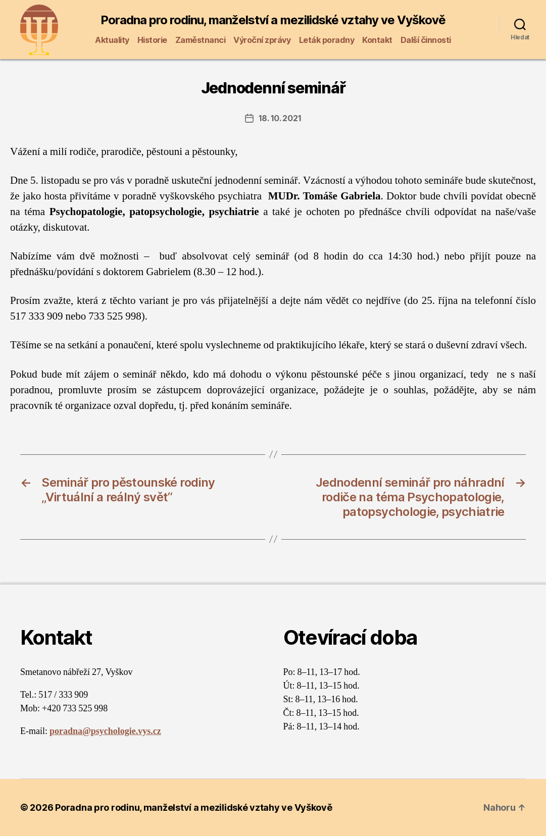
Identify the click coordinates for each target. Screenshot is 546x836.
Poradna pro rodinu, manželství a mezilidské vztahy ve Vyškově (273, 20)
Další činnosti (426, 40)
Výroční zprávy (261, 40)
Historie (152, 40)
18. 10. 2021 (280, 118)
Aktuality (112, 40)
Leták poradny (327, 40)
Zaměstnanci (200, 40)
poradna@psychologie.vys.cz (105, 731)
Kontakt (377, 40)
